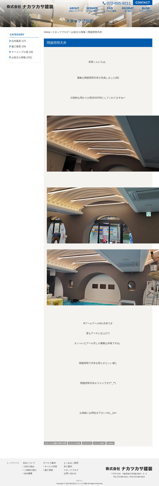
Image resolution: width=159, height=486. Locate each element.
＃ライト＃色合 (74, 443)
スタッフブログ (60, 32)
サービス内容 (51, 466)
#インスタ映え (99, 443)
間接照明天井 (56, 43)
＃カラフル (87, 443)
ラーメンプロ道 (20, 52)
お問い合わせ (70, 473)
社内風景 (16, 41)
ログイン (79, 481)
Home (47, 32)
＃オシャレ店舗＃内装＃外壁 (55, 443)
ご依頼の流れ (30, 470)
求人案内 (68, 466)
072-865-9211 (117, 3)
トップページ (13, 463)
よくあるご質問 (71, 463)
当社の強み (29, 466)
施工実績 (49, 470)
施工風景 (16, 46)
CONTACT (143, 2)
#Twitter (110, 443)
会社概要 (28, 473)
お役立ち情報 (18, 57)
